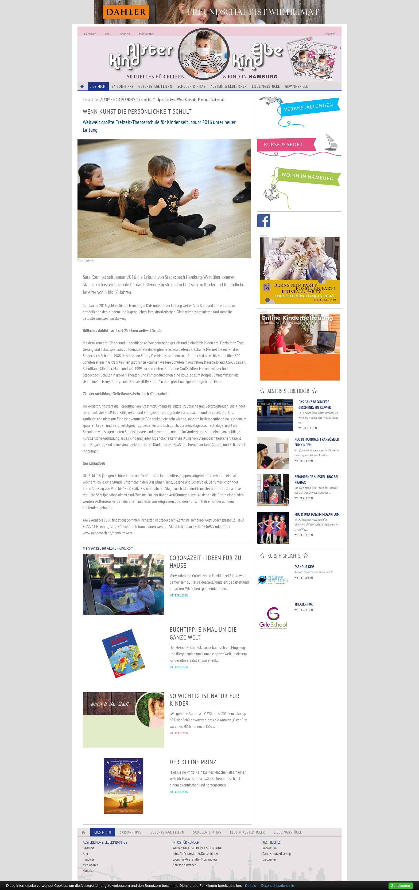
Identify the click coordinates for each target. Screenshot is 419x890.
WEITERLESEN (179, 595)
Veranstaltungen (299, 114)
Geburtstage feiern (155, 86)
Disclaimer (269, 859)
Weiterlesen (307, 428)
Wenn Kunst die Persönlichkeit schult (201, 99)
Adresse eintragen (184, 864)
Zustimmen (400, 886)
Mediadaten (146, 34)
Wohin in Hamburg (299, 187)
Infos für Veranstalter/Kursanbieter (195, 853)
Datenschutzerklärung (276, 853)
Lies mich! (143, 99)
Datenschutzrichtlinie (277, 886)
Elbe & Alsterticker (247, 832)
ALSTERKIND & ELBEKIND (117, 99)
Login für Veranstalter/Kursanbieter (196, 859)
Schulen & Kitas (191, 86)
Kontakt (330, 34)
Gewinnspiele (296, 86)
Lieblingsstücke (266, 86)
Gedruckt (90, 34)
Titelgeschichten (163, 99)
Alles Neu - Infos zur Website (166, 48)
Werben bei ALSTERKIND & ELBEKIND (197, 848)
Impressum (269, 848)
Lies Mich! (98, 86)
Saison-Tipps (122, 86)
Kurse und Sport (299, 148)
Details (250, 886)
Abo (107, 34)
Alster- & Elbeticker (229, 86)
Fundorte (124, 34)
